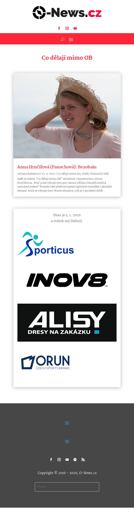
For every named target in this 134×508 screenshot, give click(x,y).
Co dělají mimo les (69, 174)
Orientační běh (99, 174)
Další (85, 174)
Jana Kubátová (30, 174)
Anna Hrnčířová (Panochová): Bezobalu (57, 167)
